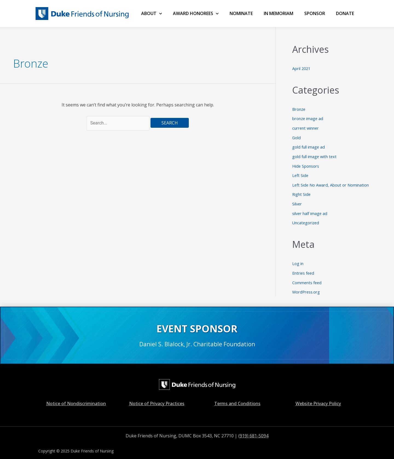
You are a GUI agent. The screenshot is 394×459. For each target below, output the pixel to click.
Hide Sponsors (306, 164)
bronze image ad (308, 118)
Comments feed (307, 278)
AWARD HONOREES (196, 13)
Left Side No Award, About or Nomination (331, 182)
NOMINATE (241, 13)
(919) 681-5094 (253, 431)
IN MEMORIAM (278, 13)
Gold (296, 136)
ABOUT (151, 13)
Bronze (299, 109)
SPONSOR (314, 13)
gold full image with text (314, 155)
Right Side (301, 191)
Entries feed (303, 269)
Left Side (300, 173)
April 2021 (301, 68)
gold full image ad (308, 146)
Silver (297, 201)
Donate (345, 13)
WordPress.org (306, 287)
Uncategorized (306, 219)
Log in (297, 260)
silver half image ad (310, 210)
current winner (306, 127)
